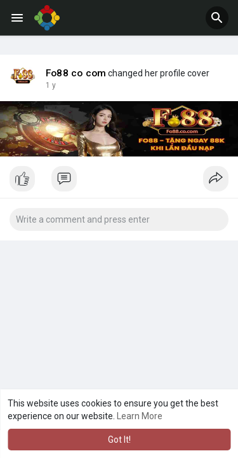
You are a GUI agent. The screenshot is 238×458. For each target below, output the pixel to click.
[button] (217, 17)
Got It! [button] (119, 439)
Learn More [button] (139, 416)
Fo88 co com (76, 73)
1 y (51, 85)
